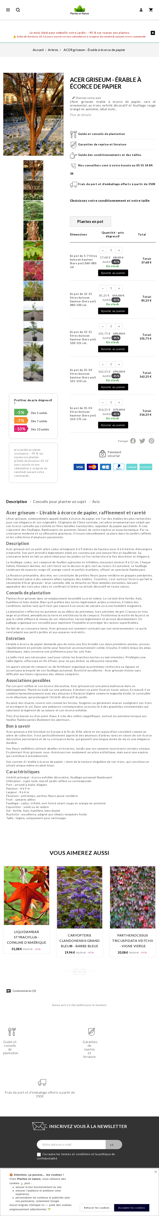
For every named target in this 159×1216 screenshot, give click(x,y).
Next (83, 972)
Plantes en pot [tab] (90, 221)
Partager (133, 441)
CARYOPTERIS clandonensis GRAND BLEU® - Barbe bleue (79, 940)
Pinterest (151, 441)
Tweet (142, 441)
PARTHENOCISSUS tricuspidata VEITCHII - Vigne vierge (132, 940)
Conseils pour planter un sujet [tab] (59, 501)
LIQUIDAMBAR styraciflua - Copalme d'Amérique (26, 937)
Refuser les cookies (97, 1207)
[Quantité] (111, 250)
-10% (20, 428)
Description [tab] (16, 501)
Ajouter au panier (113, 273)
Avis (96, 501)
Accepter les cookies (131, 1207)
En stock (112, 266)
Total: (146, 260)
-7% (20, 420)
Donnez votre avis (86, 98)
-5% (20, 412)
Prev (76, 972)
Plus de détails (81, 115)
